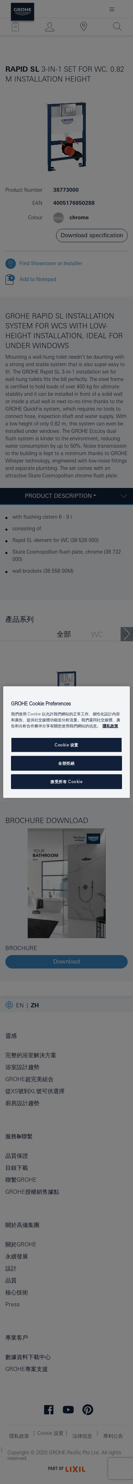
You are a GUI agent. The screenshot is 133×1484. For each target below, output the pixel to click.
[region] (66, 742)
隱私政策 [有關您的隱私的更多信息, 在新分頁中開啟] (110, 725)
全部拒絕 (66, 763)
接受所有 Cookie (66, 781)
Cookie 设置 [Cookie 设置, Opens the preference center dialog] (66, 745)
